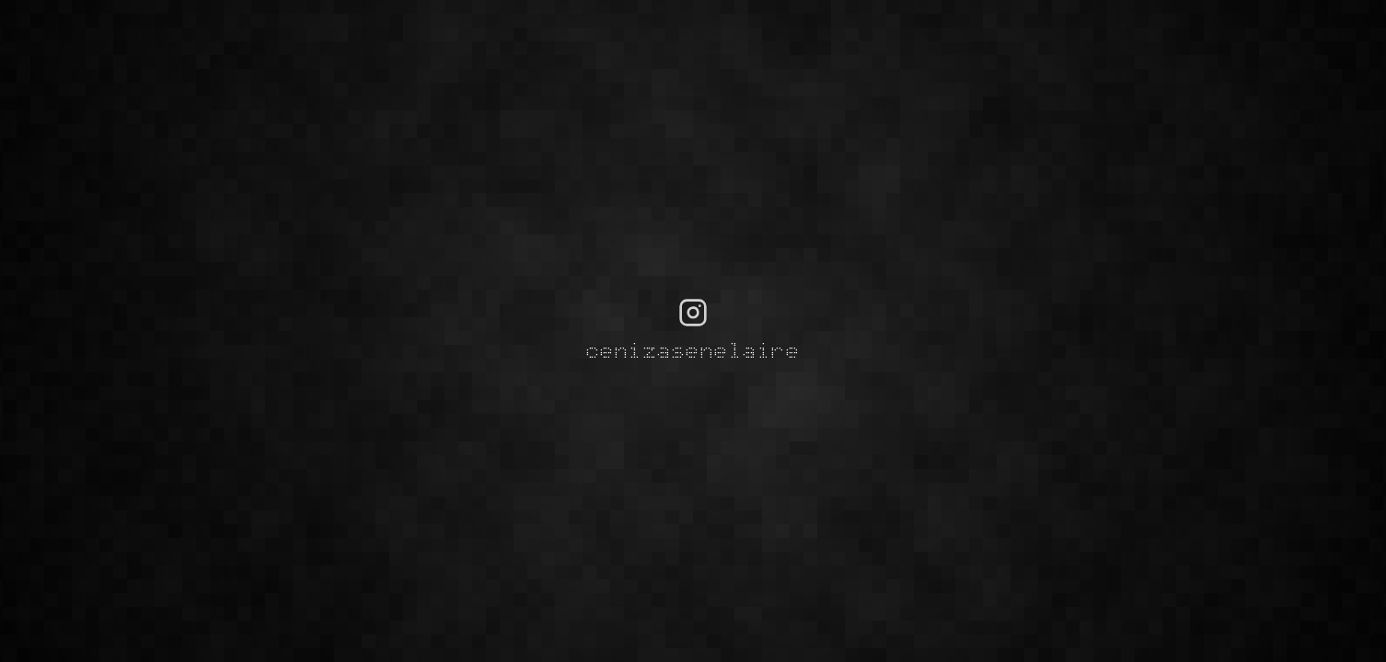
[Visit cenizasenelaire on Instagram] (693, 312)
